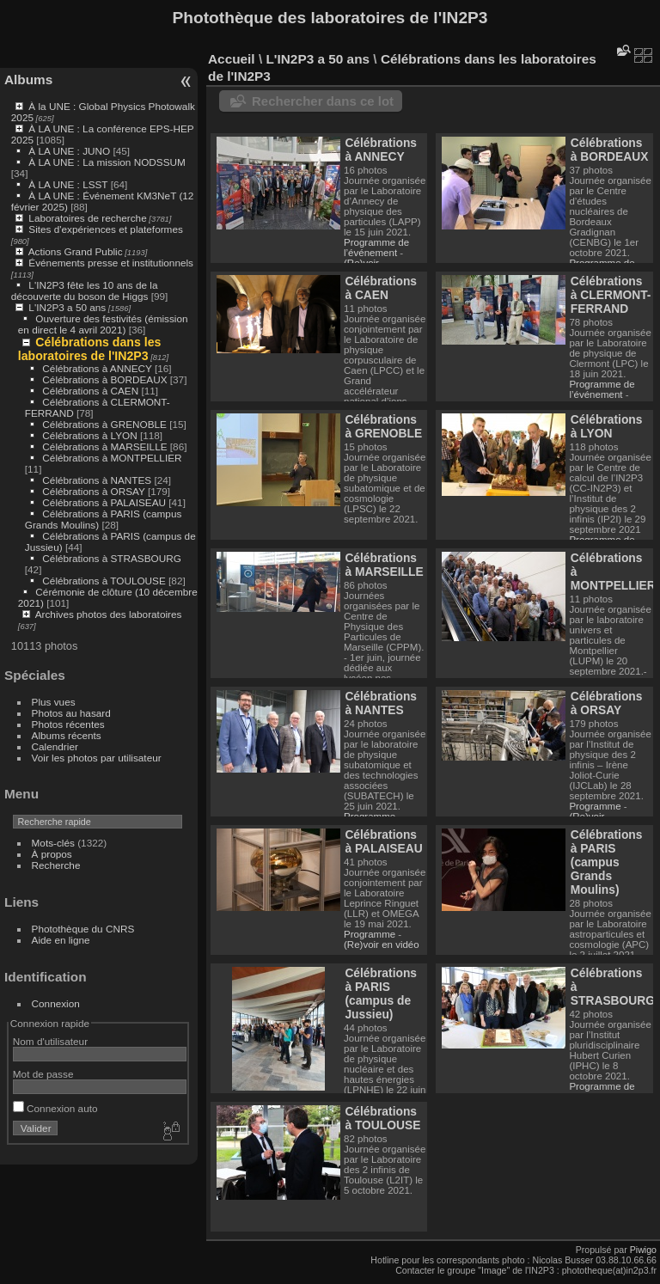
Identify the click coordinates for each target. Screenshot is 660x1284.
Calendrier (55, 746)
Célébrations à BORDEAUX (104, 379)
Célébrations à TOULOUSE (103, 580)
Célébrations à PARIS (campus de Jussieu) (381, 993)
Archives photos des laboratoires (108, 614)
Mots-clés (53, 842)
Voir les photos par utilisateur (97, 757)
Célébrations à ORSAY (93, 491)
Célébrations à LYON (89, 435)
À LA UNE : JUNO (70, 150)
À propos (52, 853)
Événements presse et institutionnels (110, 262)
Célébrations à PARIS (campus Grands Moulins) (607, 862)
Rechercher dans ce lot (323, 101)
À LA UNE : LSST (67, 184)
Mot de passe (43, 1073)
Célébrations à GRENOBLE (104, 424)
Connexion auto (55, 1108)
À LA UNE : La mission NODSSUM (106, 162)
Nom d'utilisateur (50, 1041)
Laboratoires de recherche (87, 217)
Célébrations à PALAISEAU (104, 502)
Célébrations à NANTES (96, 480)
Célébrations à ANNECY (96, 368)
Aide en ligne (61, 939)
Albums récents (66, 735)
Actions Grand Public (75, 251)
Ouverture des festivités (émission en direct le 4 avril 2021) (103, 324)
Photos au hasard (71, 712)
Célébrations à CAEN (90, 390)
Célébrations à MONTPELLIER (111, 457)
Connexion (56, 1003)
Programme (371, 816)
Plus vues (54, 701)
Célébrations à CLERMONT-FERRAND (611, 294)
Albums (28, 79)
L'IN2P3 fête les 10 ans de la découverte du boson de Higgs (84, 290)
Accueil (231, 59)
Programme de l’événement (376, 247)
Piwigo (643, 1249)
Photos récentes (68, 724)
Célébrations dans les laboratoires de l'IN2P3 (90, 349)
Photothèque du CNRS (83, 928)
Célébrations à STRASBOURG (111, 558)
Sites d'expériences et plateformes (105, 229)
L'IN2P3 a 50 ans (67, 307)
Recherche (56, 865)
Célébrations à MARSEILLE (104, 446)
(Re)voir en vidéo (381, 944)
